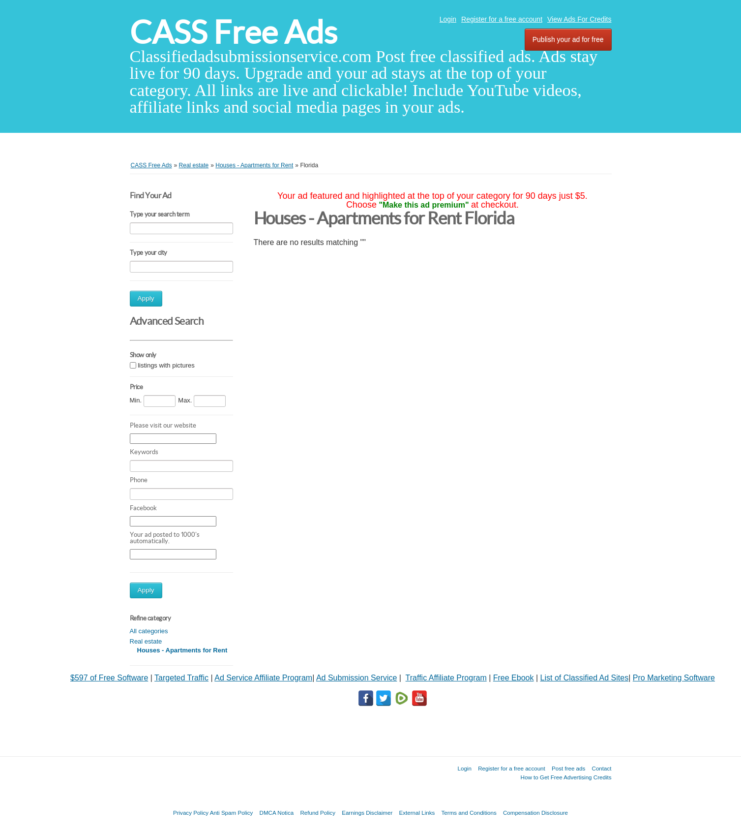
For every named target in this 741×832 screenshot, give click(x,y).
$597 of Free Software (109, 678)
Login (448, 19)
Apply (146, 298)
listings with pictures (166, 366)
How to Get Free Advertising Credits (566, 777)
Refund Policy (317, 812)
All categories (149, 631)
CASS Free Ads (233, 32)
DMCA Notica (277, 812)
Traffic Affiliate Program (446, 678)
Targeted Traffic (181, 678)
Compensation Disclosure (535, 812)
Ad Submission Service (356, 678)
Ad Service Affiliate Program (263, 678)
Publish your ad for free (568, 39)
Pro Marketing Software (674, 678)
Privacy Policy (190, 812)
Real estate (146, 641)
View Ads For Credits (579, 19)
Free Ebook (513, 678)
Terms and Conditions (469, 812)
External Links (417, 812)
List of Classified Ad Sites (584, 678)
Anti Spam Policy (231, 812)
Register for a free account (501, 19)
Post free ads (568, 768)
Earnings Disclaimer (367, 812)
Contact (602, 768)
